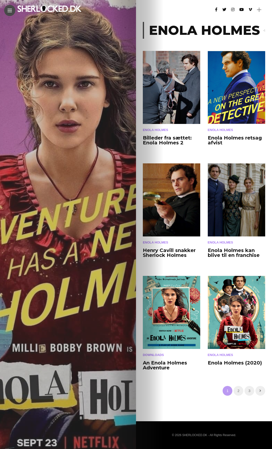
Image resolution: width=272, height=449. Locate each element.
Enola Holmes (155, 130)
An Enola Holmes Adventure (165, 365)
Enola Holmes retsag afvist (235, 140)
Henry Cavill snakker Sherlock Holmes (169, 252)
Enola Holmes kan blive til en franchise (234, 252)
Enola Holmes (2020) (235, 363)
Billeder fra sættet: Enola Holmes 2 (167, 140)
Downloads (153, 355)
